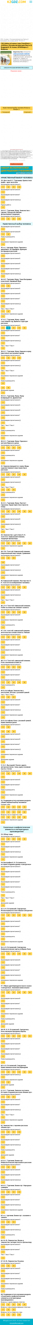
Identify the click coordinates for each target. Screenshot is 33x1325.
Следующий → (28, 112)
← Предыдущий (5, 112)
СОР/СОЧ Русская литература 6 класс (16, 67)
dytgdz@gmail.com (16, 1323)
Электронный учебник (21, 53)
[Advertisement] (16, 21)
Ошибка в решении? (16, 164)
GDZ (16, 2)
